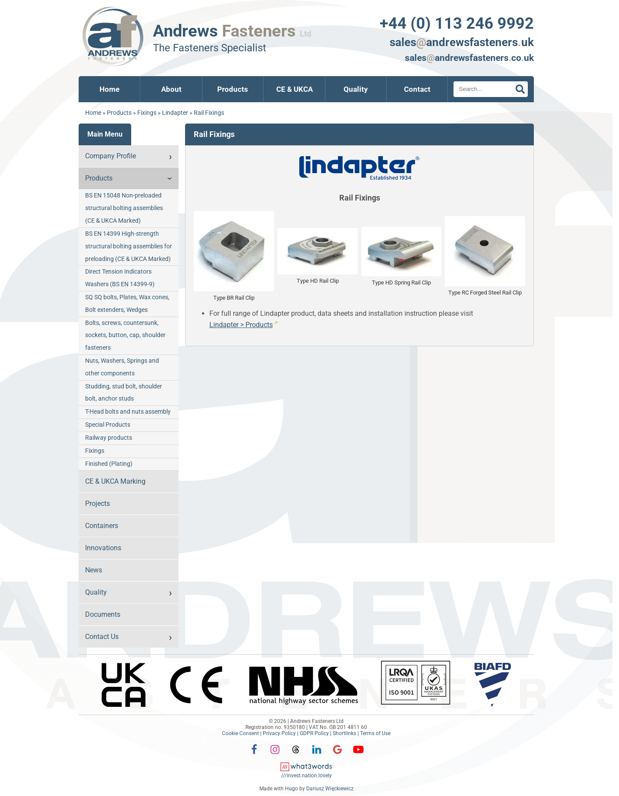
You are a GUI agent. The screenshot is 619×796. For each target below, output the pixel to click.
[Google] (337, 756)
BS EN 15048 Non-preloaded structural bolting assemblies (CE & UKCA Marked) (124, 208)
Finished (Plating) (108, 464)
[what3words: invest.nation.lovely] (306, 772)
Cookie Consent (240, 733)
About (171, 89)
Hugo (291, 789)
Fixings (146, 113)
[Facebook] (254, 756)
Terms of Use (375, 733)
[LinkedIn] (316, 756)
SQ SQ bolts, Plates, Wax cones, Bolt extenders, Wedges (127, 304)
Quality (356, 89)
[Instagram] (275, 756)
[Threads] (296, 756)
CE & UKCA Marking (115, 481)
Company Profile (110, 156)
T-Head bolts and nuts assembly (128, 411)
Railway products (108, 437)
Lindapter (175, 113)
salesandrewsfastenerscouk (469, 58)
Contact (417, 89)
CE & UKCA (294, 89)
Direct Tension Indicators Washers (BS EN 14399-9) (120, 278)
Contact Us (102, 636)
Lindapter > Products (241, 325)
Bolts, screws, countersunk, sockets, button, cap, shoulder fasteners (125, 335)
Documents (102, 614)
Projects (97, 503)
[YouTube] (358, 749)
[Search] (490, 89)
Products (232, 89)
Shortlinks (344, 733)
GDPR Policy (314, 733)
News (93, 570)
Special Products (107, 424)
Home (109, 89)
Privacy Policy (279, 733)
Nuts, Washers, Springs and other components (122, 367)
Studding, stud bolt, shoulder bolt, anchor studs (123, 393)
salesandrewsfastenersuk (462, 42)
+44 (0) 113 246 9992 (457, 23)
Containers (101, 526)
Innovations (103, 548)
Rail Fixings (209, 113)
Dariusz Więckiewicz (330, 789)
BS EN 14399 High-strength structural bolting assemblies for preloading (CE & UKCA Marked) (128, 246)
